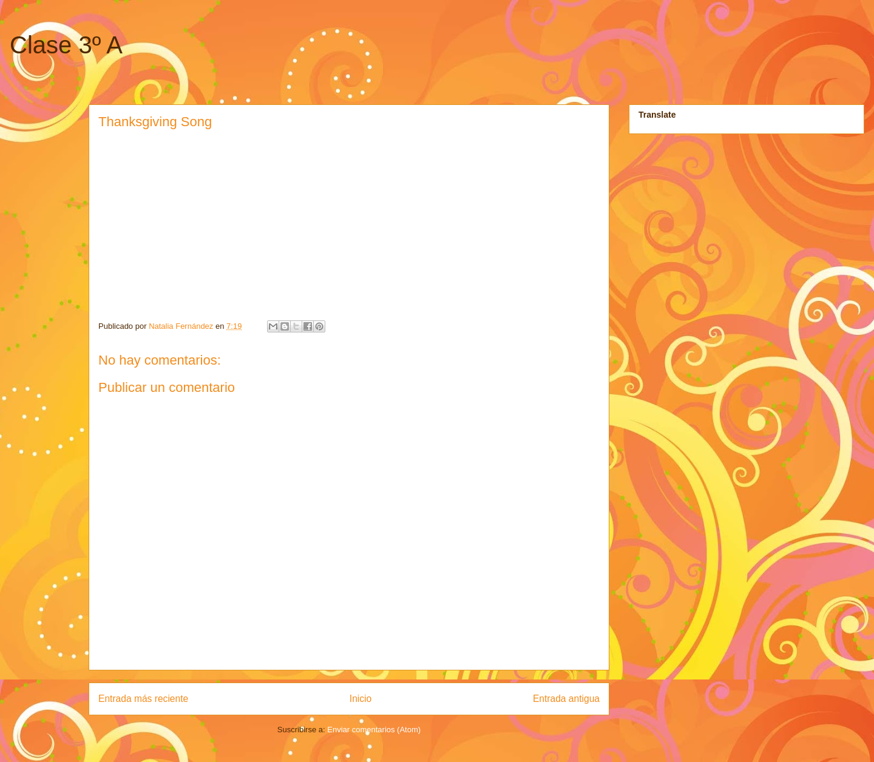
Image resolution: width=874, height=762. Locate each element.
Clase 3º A (66, 45)
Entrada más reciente (143, 698)
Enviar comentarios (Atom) (374, 729)
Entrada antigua (566, 698)
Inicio (360, 698)
